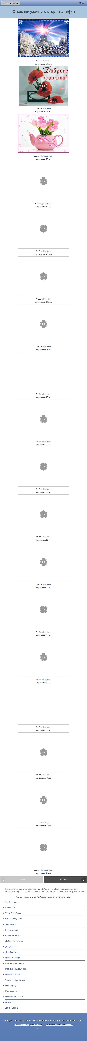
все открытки (10, 3)
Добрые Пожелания (14, 941)
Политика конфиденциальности (28, 1024)
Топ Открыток (11, 902)
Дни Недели (10, 924)
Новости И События (14, 997)
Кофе (47, 822)
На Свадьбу (10, 985)
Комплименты (11, 991)
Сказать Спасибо (13, 935)
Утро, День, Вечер (13, 913)
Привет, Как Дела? (13, 974)
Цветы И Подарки (13, 958)
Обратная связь (40, 1020)
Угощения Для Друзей (15, 980)
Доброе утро (47, 203)
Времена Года (11, 930)
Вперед (63, 879)
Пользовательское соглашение (59, 1024)
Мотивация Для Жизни (15, 969)
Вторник (47, 61)
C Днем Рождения (13, 919)
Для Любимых (11, 952)
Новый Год (10, 1002)
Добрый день (47, 156)
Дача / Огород (11, 1008)
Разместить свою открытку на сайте (65, 1020)
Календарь (10, 908)
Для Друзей (10, 946)
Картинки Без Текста (14, 963)
